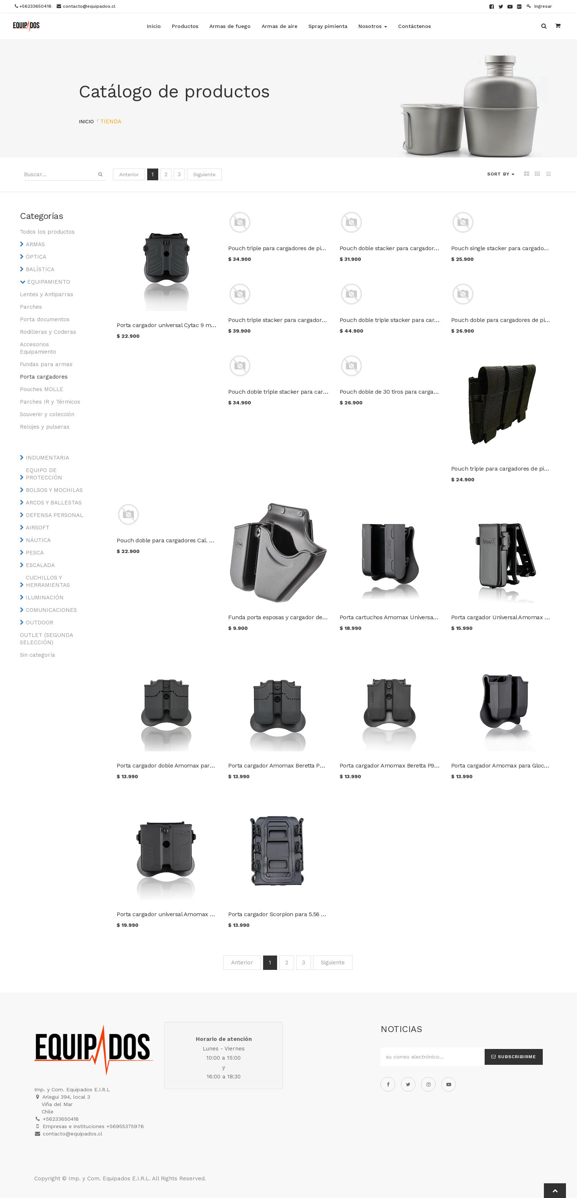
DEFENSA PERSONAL (54, 515)
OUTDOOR (39, 622)
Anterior (129, 174)
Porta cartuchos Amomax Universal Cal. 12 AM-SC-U (410, 617)
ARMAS (35, 244)
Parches (31, 307)
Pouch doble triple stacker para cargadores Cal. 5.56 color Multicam (431, 319)
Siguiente (204, 174)
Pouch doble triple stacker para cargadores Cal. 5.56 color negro (314, 391)
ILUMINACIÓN (45, 597)
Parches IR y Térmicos (50, 401)
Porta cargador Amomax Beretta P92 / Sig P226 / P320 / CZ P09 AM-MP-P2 (439, 765)
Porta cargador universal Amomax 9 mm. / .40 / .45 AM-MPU (198, 914)
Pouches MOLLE (41, 389)
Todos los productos (47, 231)
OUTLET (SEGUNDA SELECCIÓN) (46, 639)
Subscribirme (513, 1056)
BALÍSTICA (40, 269)
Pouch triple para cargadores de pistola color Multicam (302, 248)
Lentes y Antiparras (46, 294)
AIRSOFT (37, 527)
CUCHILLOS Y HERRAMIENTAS (48, 581)
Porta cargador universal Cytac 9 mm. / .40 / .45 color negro (197, 325)
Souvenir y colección (47, 414)
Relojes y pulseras (45, 426)
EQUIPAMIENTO (48, 282)
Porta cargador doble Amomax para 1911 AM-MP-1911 (187, 765)
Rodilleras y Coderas (48, 332)
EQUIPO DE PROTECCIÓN (44, 474)
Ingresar (539, 6)
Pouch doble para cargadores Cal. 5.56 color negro (184, 540)
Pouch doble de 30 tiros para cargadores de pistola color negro (424, 391)
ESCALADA (40, 565)
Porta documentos (45, 319)
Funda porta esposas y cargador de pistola (284, 617)
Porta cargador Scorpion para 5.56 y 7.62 (281, 914)
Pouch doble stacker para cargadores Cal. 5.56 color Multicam (423, 248)
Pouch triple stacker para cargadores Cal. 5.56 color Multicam (311, 319)
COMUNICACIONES (51, 610)
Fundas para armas (46, 364)
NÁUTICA (38, 540)
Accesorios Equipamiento (38, 348)
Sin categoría (37, 655)
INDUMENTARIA (47, 457)
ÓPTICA (36, 257)
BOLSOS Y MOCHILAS (54, 490)
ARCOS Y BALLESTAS (54, 502)
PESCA (35, 552)
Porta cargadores (44, 376)
